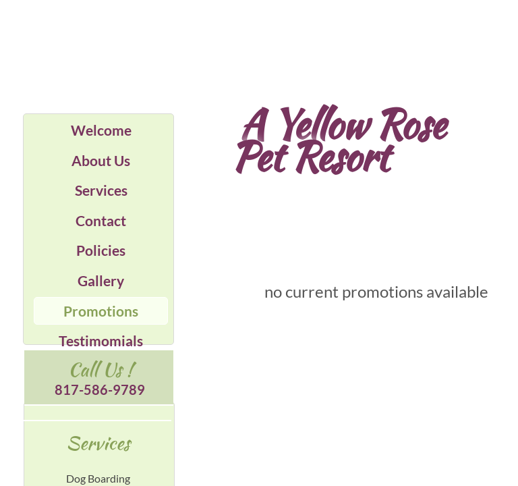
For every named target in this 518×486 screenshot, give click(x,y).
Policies (100, 250)
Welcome (101, 130)
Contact (101, 220)
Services (101, 190)
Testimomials (101, 340)
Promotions (100, 310)
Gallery (101, 280)
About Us (100, 160)
